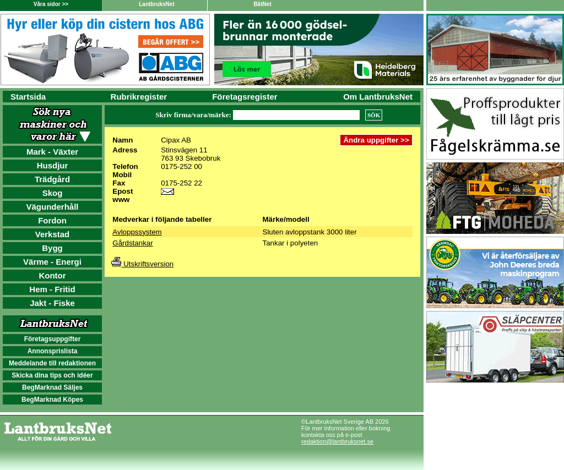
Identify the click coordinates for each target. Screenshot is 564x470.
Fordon (52, 220)
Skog (52, 193)
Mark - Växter (52, 151)
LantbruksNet (156, 4)
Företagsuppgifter (52, 339)
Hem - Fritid (52, 289)
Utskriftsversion (142, 264)
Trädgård (52, 179)
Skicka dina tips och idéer (52, 375)
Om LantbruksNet (378, 96)
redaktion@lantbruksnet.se (337, 441)
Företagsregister (244, 96)
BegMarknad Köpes (52, 399)
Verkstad (52, 234)
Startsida (28, 96)
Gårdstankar (132, 243)
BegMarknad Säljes (52, 387)
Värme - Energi (52, 261)
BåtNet (262, 4)
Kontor (52, 275)
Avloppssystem (136, 232)
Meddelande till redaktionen (52, 363)
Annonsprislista (53, 351)
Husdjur (52, 165)
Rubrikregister (139, 96)
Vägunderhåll (52, 206)
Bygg (52, 248)
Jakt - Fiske (52, 303)
